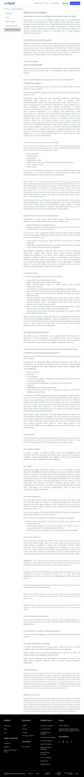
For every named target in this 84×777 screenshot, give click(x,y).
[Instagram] (71, 742)
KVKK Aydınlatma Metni (12, 25)
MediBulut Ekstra (39, 3)
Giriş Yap (65, 3)
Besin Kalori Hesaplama (46, 725)
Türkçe (76, 773)
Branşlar (24, 725)
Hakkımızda (9, 13)
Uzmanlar (24, 732)
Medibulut (6, 9)
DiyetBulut (6, 746)
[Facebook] (59, 742)
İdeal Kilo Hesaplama (46, 744)
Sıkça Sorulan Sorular (28, 735)
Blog (47, 3)
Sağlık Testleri (44, 761)
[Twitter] (63, 742)
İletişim (7, 17)
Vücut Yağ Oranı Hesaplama (47, 737)
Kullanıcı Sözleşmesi (11, 21)
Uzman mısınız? (55, 3)
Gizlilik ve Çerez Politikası (12, 29)
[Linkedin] (67, 742)
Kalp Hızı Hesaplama (45, 757)
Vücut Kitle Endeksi (45, 729)
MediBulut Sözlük (45, 764)
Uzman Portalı (26, 746)
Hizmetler (24, 729)
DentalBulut (7, 743)
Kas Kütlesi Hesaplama (46, 740)
